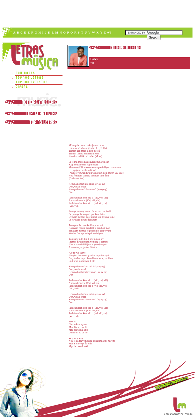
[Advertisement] (73, 38)
